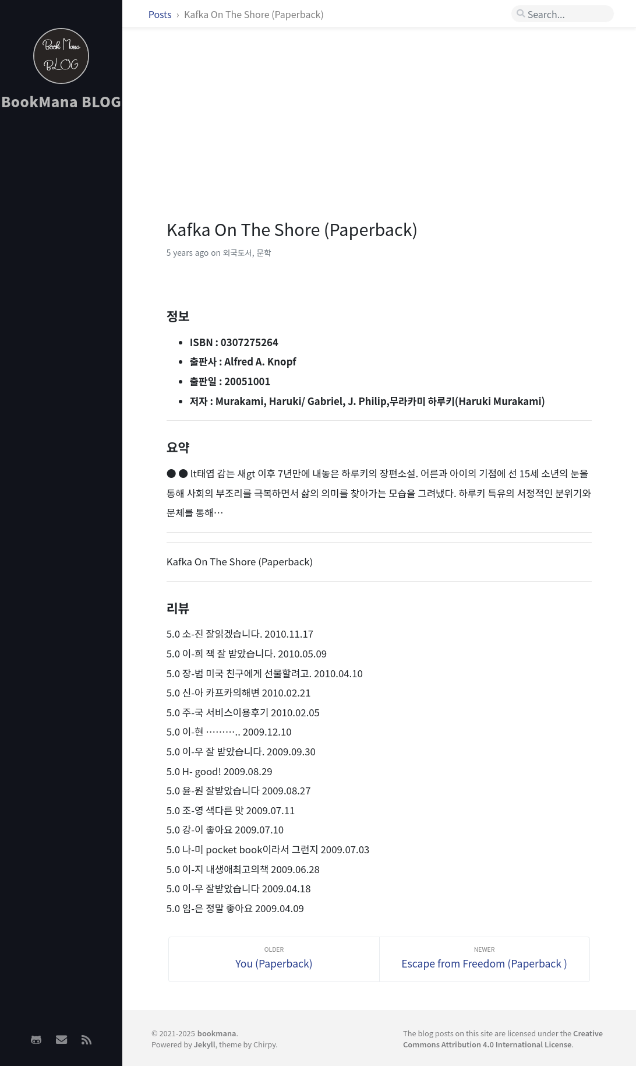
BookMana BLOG (61, 101)
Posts (161, 14)
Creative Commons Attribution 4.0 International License (503, 1039)
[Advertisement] (61, 304)
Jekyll (204, 1044)
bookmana (216, 1033)
